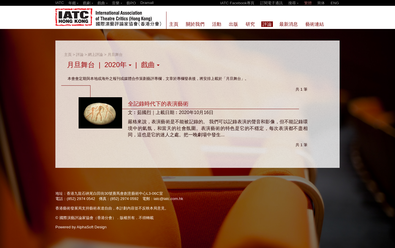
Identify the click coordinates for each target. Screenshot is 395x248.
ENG (335, 3)
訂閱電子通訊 (271, 3)
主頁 (68, 54)
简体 (321, 3)
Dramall (147, 3)
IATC (59, 3)
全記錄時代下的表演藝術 (158, 104)
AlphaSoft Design (91, 227)
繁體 (308, 3)
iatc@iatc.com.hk (168, 198)
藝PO (131, 3)
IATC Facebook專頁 (237, 3)
